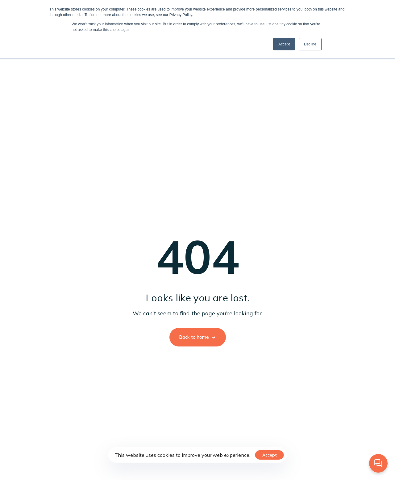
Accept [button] (284, 44)
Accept (269, 455)
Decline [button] (310, 44)
